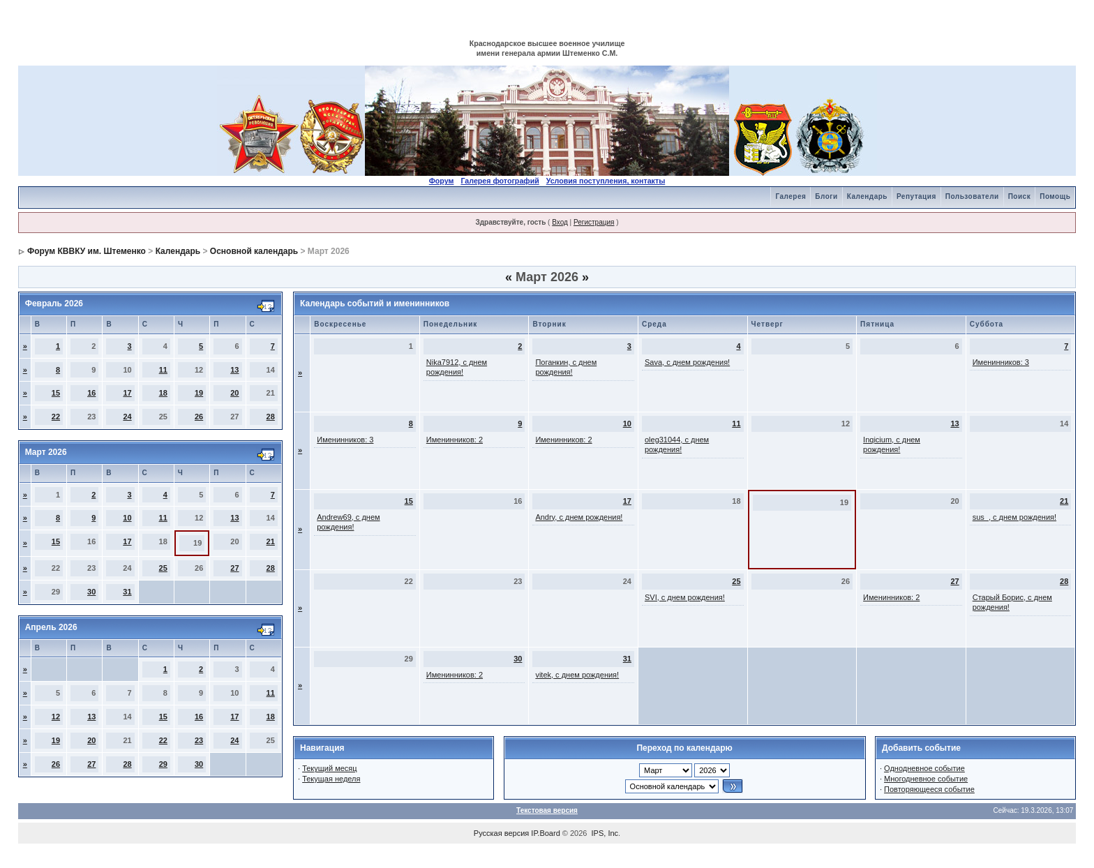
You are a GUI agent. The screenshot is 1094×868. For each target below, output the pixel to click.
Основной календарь (254, 251)
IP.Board (545, 833)
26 (199, 416)
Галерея (790, 196)
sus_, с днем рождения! (1014, 517)
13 (234, 370)
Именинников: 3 (1001, 362)
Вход (560, 222)
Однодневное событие (924, 768)
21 (271, 541)
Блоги (826, 196)
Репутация (916, 196)
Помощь (1055, 196)
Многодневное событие (926, 779)
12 (56, 716)
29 (163, 764)
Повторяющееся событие (929, 789)
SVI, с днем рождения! (685, 597)
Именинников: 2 (454, 439)
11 (163, 370)
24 (127, 416)
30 (91, 592)
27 (234, 568)
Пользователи (972, 196)
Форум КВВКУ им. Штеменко (86, 251)
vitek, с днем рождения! (577, 675)
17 (127, 393)
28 (271, 416)
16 (91, 393)
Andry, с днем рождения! (578, 517)
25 (163, 568)
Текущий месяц (329, 768)
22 (56, 416)
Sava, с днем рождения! (687, 362)
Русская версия (501, 833)
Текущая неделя (331, 779)
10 (127, 518)
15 (56, 393)
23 (199, 740)
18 (163, 393)
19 (199, 393)
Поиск (1019, 196)
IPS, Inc (605, 833)
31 (127, 592)
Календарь (867, 196)
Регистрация (594, 222)
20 (234, 393)
